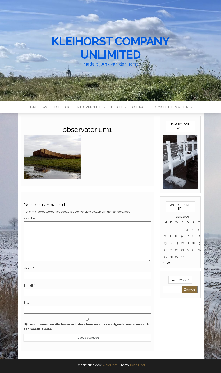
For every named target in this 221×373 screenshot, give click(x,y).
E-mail (29, 285)
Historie (118, 107)
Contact (139, 107)
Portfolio (62, 107)
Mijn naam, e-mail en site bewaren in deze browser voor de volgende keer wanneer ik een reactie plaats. (86, 327)
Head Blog (137, 365)
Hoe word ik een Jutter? (172, 107)
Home (33, 107)
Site (27, 302)
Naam (29, 268)
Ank (46, 107)
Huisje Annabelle (90, 107)
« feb (166, 262)
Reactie (29, 218)
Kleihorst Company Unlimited (110, 48)
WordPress (110, 365)
